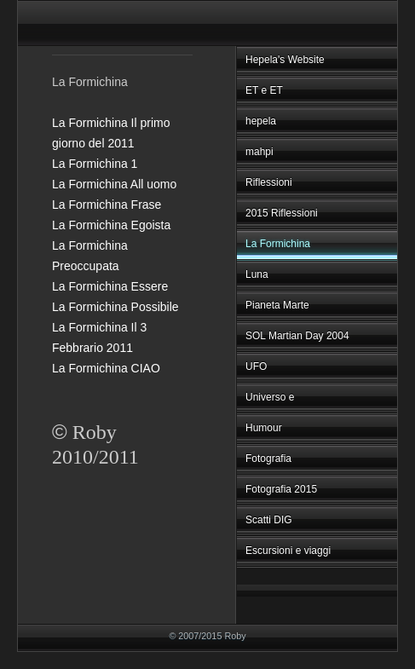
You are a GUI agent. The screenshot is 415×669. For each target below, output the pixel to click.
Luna (256, 274)
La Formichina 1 (94, 163)
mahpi (259, 152)
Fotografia (268, 458)
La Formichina (277, 244)
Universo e (269, 397)
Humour (263, 428)
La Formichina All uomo (114, 184)
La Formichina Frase (106, 204)
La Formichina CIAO (106, 368)
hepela (260, 121)
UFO (256, 366)
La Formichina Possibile (115, 307)
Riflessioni (268, 182)
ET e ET (264, 90)
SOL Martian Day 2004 (297, 336)
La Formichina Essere (110, 286)
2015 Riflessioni (281, 213)
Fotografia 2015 (281, 489)
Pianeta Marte (277, 305)
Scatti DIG (268, 520)
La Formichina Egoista (111, 225)
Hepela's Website (285, 60)
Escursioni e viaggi (288, 551)
